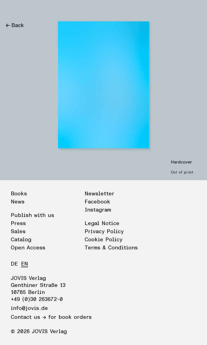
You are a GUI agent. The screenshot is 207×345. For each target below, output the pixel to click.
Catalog (21, 239)
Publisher (57, 9)
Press (18, 223)
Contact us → (28, 317)
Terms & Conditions (111, 247)
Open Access (28, 247)
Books (13, 9)
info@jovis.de (29, 308)
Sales (18, 231)
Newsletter (99, 193)
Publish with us (32, 215)
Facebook (97, 202)
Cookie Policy (103, 239)
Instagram (98, 210)
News (33, 9)
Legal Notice (102, 223)
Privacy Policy (104, 231)
